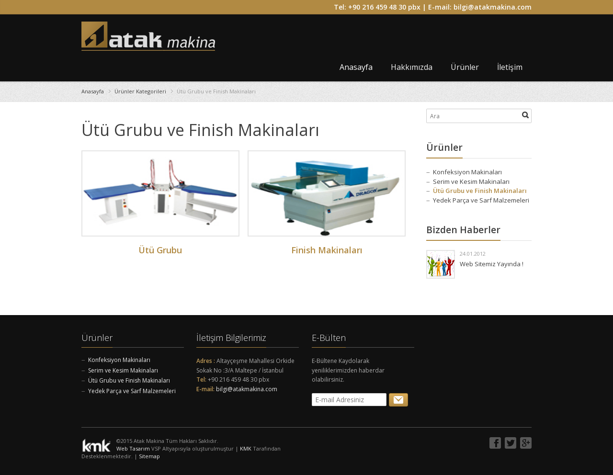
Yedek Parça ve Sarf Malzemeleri (481, 200)
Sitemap (149, 456)
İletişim (509, 67)
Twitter (510, 443)
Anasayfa (356, 67)
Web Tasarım (133, 448)
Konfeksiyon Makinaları (467, 172)
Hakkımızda (411, 67)
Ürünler (465, 67)
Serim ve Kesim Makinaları (471, 181)
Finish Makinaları (327, 250)
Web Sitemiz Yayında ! (491, 264)
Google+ (526, 443)
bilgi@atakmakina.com (493, 6)
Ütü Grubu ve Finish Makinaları (480, 190)
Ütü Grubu (160, 250)
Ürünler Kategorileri (140, 91)
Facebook (495, 443)
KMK (245, 448)
